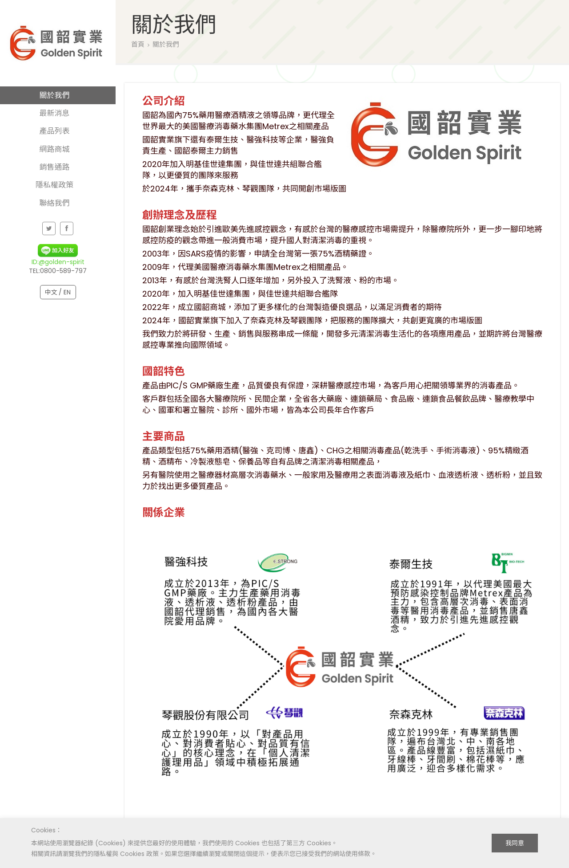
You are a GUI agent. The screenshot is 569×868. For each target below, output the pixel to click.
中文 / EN (58, 292)
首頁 (137, 44)
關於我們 (165, 44)
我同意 (514, 843)
